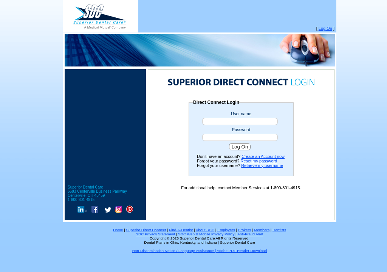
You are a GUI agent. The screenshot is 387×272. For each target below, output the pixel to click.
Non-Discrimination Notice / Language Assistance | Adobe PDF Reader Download (199, 251)
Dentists (279, 230)
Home (118, 230)
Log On (325, 28)
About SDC (205, 230)
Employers (226, 230)
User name (241, 113)
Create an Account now (263, 156)
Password (241, 129)
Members (261, 230)
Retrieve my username (262, 165)
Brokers (244, 230)
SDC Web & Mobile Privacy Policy (206, 234)
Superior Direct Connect (146, 230)
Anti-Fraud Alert (250, 234)
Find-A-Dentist (181, 230)
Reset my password (259, 161)
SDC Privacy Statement (155, 234)
